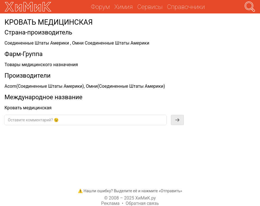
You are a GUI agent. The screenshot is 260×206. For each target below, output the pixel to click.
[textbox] (85, 120)
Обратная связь (142, 203)
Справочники (186, 6)
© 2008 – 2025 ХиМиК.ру (130, 198)
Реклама (110, 203)
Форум (100, 6)
